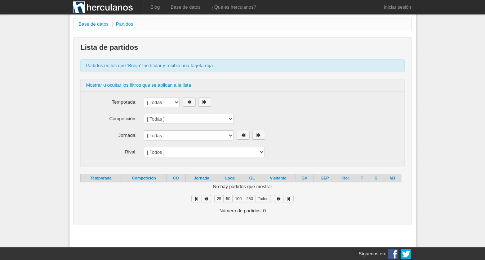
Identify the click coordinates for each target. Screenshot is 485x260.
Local (230, 178)
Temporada (100, 178)
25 (219, 198)
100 (238, 198)
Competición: (123, 118)
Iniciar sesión (397, 7)
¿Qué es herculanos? (234, 7)
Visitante (278, 178)
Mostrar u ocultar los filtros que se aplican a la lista (138, 85)
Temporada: (124, 102)
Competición (144, 178)
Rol (345, 178)
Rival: (131, 152)
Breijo (134, 65)
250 (249, 198)
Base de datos (186, 7)
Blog (155, 7)
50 (228, 198)
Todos (263, 198)
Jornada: (127, 135)
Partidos (124, 24)
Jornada (201, 178)
